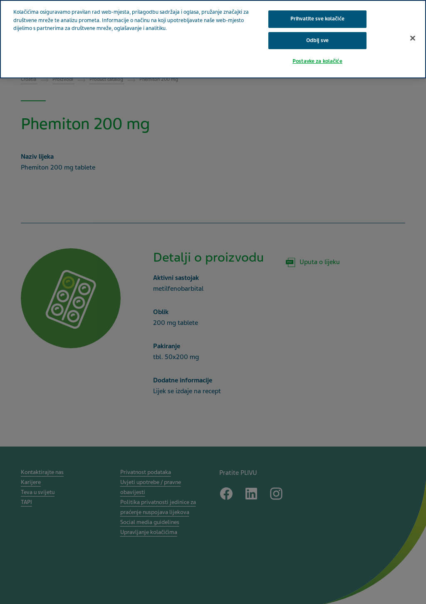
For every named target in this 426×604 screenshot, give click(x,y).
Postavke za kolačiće (317, 61)
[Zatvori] (413, 38)
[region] (213, 39)
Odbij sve (317, 40)
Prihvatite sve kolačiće (317, 18)
